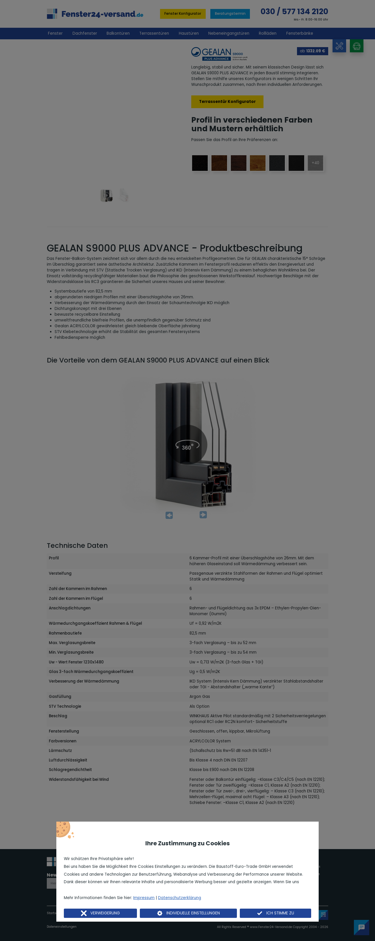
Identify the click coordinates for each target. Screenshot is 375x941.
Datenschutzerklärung (179, 898)
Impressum (144, 898)
